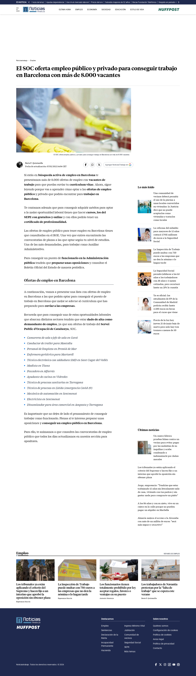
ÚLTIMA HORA (65, 9)
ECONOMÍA (92, 9)
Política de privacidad (163, 643)
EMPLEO (79, 9)
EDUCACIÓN (120, 9)
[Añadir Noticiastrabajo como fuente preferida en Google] (118, 164)
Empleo (105, 625)
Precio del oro (97, 2)
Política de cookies (162, 634)
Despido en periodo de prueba (171, 2)
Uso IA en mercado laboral (77, 2)
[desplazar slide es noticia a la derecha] (179, 2)
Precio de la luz (37, 2)
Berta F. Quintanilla (34, 163)
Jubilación (129, 630)
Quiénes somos (160, 625)
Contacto (157, 648)
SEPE (127, 646)
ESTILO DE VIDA (137, 9)
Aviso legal (158, 639)
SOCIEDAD (106, 9)
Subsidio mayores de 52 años (117, 2)
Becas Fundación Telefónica (144, 2)
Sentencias (106, 630)
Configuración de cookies (165, 630)
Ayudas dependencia (55, 2)
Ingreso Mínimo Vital (134, 625)
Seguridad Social (132, 642)
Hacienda (106, 650)
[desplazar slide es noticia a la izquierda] (29, 2)
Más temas (129, 651)
